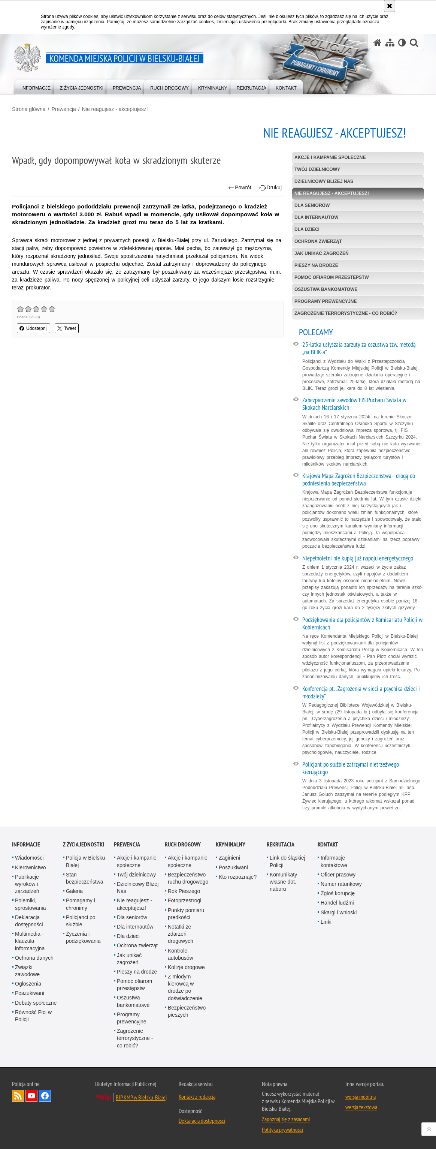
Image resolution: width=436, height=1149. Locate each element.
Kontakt (328, 844)
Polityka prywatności (282, 1129)
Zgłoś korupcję (338, 893)
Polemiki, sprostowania (30, 904)
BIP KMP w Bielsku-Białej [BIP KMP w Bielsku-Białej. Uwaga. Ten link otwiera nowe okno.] (141, 1097)
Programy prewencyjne (325, 301)
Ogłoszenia (28, 984)
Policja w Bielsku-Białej (86, 861)
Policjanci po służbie (81, 920)
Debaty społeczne (36, 1003)
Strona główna (29, 109)
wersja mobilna (360, 1096)
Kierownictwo (30, 867)
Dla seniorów (312, 205)
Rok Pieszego (184, 891)
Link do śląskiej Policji (287, 861)
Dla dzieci (307, 229)
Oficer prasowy (338, 875)
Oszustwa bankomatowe (325, 289)
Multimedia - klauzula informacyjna (30, 941)
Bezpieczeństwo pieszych (187, 1011)
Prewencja (63, 109)
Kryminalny (230, 844)
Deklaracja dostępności (29, 920)
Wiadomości (29, 858)
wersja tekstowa (361, 1107)
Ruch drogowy (183, 844)
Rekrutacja (280, 844)
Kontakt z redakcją (197, 1096)
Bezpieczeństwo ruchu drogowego (188, 878)
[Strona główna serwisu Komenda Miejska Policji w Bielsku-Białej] (377, 42)
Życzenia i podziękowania (83, 937)
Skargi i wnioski (339, 912)
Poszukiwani (29, 993)
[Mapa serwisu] (389, 42)
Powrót (239, 187)
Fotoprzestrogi (184, 900)
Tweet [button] (66, 328)
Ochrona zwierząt (318, 241)
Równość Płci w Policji (33, 1015)
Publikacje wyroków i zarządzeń (27, 884)
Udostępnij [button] (33, 328)
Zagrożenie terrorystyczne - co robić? (345, 313)
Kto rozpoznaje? (238, 877)
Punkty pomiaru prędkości (186, 913)
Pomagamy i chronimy (80, 904)
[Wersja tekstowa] (402, 42)
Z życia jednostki (83, 844)
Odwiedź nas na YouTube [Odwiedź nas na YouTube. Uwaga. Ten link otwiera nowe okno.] (31, 1096)
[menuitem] (36, 86)
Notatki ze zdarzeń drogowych (180, 934)
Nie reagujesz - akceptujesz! (115, 109)
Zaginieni (229, 858)
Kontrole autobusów (180, 954)
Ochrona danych (34, 958)
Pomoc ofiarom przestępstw (331, 277)
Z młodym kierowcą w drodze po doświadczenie (185, 987)
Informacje (26, 844)
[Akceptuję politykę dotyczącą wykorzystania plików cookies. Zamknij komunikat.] (389, 6)
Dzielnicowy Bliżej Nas (323, 181)
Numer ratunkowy (341, 884)
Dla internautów (316, 217)
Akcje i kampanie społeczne (330, 157)
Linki (326, 922)
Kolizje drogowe (186, 967)
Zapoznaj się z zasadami (286, 1119)
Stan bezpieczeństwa (84, 878)
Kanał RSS (18, 1096)
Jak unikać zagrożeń (321, 253)
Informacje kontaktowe (334, 861)
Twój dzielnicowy (317, 169)
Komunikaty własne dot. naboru (283, 882)
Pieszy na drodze (316, 265)
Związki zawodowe (27, 970)
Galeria (74, 891)
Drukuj (271, 187)
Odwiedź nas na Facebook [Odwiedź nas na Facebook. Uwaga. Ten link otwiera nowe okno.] (45, 1096)
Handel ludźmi (337, 903)
